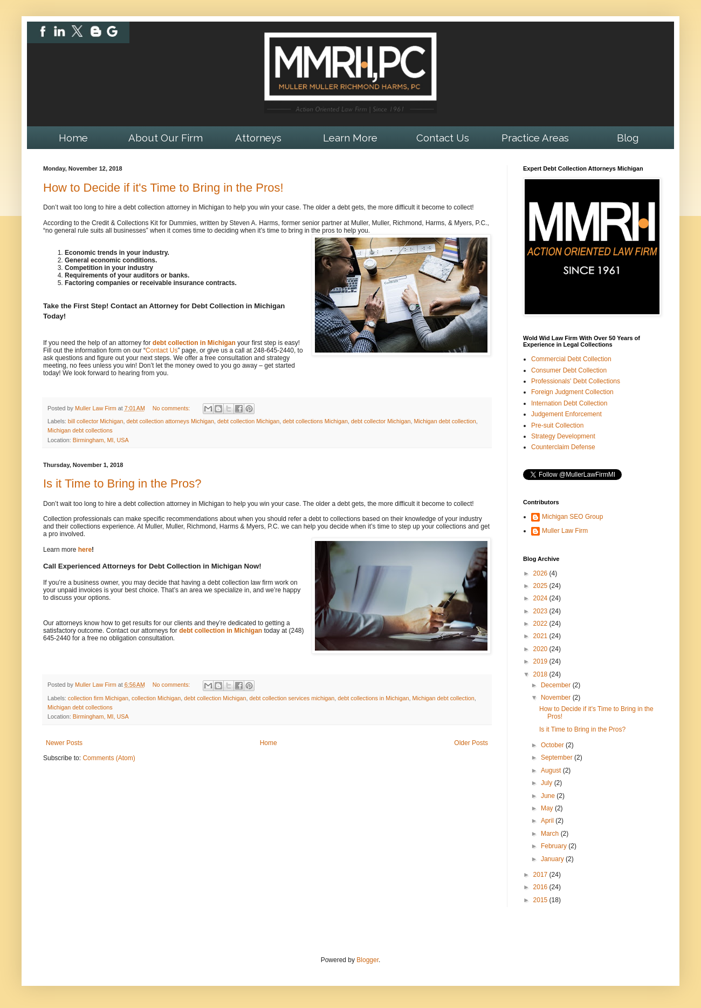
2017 (541, 874)
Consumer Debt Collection (569, 370)
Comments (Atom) (109, 758)
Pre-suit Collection (557, 425)
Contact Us (442, 138)
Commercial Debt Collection (571, 359)
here (85, 549)
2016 (541, 887)
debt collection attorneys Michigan (170, 421)
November (557, 697)
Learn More (350, 138)
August (552, 770)
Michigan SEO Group (572, 516)
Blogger (367, 960)
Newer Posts (64, 743)
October (553, 745)
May (548, 808)
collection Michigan (156, 698)
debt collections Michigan (315, 421)
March (551, 833)
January (553, 859)
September (557, 757)
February (554, 846)
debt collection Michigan (248, 421)
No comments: (172, 408)
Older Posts (471, 743)
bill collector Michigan (95, 421)
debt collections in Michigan (373, 698)
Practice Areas (535, 138)
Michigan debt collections (80, 430)
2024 (541, 598)
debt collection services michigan (292, 698)
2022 (541, 623)
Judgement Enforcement (566, 414)
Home (73, 138)
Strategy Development (563, 436)
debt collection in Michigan (194, 343)
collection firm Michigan (98, 698)
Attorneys (258, 138)
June (548, 796)
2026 (541, 573)
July (547, 783)
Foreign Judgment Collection (572, 392)
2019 (541, 661)
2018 (541, 674)
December (557, 685)
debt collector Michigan (380, 421)
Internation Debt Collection (569, 403)
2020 (541, 649)
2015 (541, 900)
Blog (627, 138)
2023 (541, 611)
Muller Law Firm (565, 531)
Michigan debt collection (445, 421)
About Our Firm (165, 138)
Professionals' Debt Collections (575, 381)
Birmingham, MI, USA (101, 440)
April (548, 820)
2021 (541, 636)
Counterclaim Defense (563, 447)
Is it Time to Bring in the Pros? (122, 483)
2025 (541, 586)
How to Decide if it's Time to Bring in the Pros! (163, 187)
